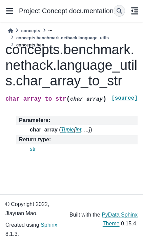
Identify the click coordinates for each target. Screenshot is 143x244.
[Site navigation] (9, 11)
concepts (30, 30)
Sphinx (49, 225)
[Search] (119, 11)
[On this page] (134, 11)
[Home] (10, 30)
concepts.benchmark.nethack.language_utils (62, 37)
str (33, 149)
